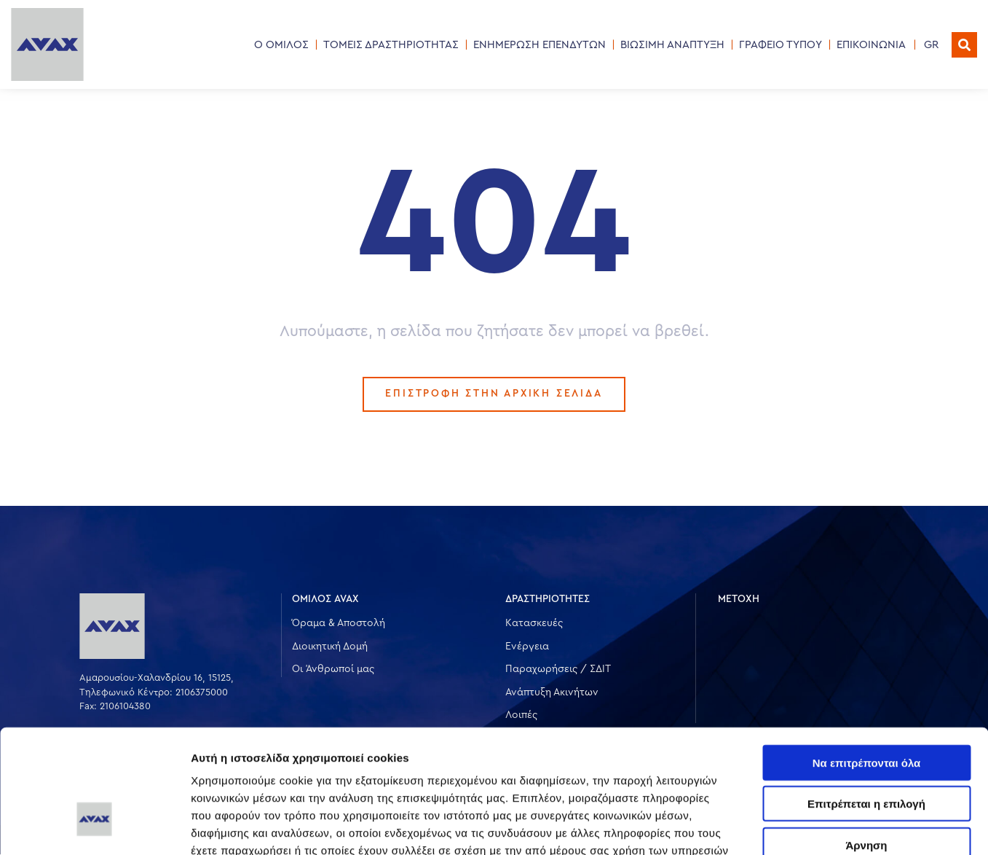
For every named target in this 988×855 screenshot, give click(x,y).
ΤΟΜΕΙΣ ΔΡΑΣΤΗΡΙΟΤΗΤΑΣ (391, 44)
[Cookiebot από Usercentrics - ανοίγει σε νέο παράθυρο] (94, 827)
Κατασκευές (534, 624)
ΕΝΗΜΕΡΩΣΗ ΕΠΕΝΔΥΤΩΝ (539, 44)
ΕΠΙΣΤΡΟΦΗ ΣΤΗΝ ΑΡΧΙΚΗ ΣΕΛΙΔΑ (494, 394)
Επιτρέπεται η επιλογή (866, 704)
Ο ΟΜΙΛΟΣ (281, 44)
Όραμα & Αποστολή (338, 624)
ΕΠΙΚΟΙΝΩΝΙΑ (871, 44)
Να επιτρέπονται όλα (867, 662)
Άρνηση (866, 744)
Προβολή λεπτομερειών (865, 826)
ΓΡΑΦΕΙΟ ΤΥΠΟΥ (780, 44)
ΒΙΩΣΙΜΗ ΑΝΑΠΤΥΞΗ (672, 44)
